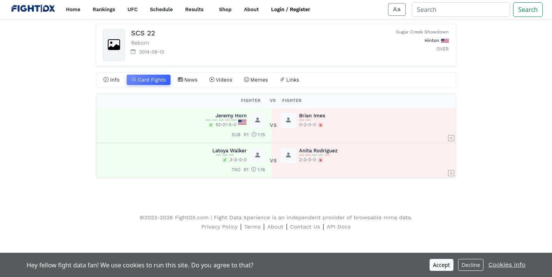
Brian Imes (312, 115)
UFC (132, 9)
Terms (252, 227)
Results (194, 9)
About (251, 9)
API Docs (339, 227)
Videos (221, 80)
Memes (256, 80)
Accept (441, 265)
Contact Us (305, 227)
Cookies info (506, 264)
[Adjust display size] (397, 9)
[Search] (461, 9)
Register (300, 9)
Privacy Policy (219, 227)
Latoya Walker (229, 151)
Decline (471, 265)
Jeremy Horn (231, 115)
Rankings (104, 9)
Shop (225, 9)
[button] (451, 125)
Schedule (161, 9)
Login (277, 9)
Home (73, 9)
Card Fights (148, 80)
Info (112, 80)
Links (289, 80)
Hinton (432, 40)
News (188, 80)
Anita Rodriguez (318, 151)
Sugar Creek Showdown (422, 32)
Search (528, 9)
